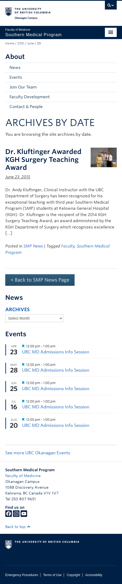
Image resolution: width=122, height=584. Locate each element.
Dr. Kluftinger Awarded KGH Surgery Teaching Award (43, 159)
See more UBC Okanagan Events (37, 452)
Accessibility (93, 575)
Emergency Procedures (21, 575)
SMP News (33, 246)
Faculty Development (29, 97)
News (15, 67)
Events (15, 77)
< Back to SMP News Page (40, 280)
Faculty (68, 246)
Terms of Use (52, 575)
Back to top (18, 527)
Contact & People (26, 106)
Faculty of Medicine (23, 476)
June (30, 43)
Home (9, 43)
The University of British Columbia (44, 11)
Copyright (73, 575)
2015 (20, 43)
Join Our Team (23, 87)
